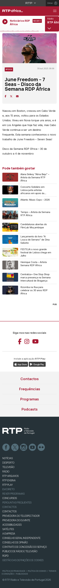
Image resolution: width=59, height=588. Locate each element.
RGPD (5, 555)
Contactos (29, 378)
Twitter (15, 447)
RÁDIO (5, 471)
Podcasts (29, 409)
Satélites (8, 529)
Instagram (24, 447)
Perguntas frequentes (16, 502)
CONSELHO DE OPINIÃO (15, 542)
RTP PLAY (7, 485)
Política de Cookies (37, 571)
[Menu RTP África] (56, 11)
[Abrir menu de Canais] (51, 24)
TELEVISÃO (8, 467)
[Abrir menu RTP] (29, 3)
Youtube (32, 447)
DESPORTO (8, 462)
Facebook (6, 447)
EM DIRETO (8, 489)
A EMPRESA (8, 533)
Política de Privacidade (13, 571)
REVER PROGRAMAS (13, 493)
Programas (29, 399)
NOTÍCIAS (7, 458)
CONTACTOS (9, 511)
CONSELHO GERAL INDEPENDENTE (21, 538)
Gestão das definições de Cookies (22, 560)
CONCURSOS (9, 498)
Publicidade (22, 573)
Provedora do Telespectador (21, 516)
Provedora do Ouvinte (16, 520)
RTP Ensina (9, 480)
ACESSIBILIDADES (12, 524)
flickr (41, 447)
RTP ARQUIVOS (10, 476)
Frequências (29, 389)
